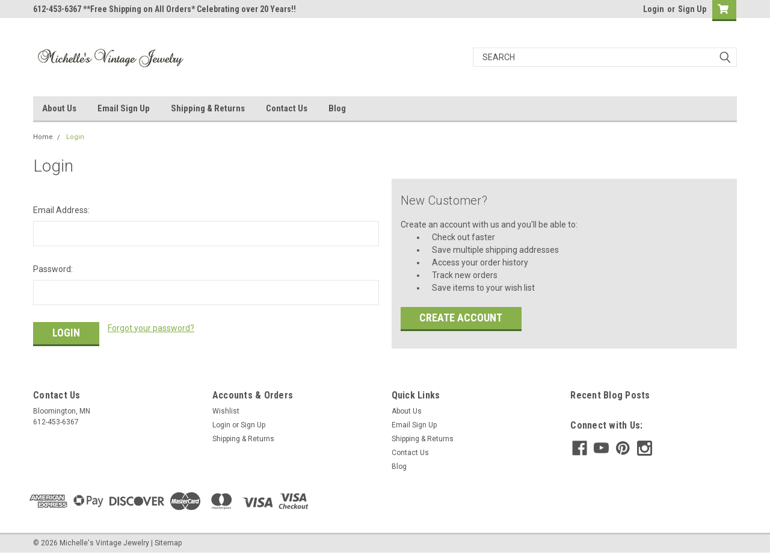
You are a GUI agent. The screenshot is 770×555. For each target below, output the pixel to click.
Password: (53, 269)
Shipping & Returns (208, 108)
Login (653, 9)
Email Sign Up (123, 108)
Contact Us (286, 108)
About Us (59, 108)
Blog (337, 108)
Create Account (460, 317)
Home (43, 137)
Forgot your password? (151, 328)
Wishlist (225, 411)
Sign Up (692, 9)
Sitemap (168, 543)
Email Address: (61, 210)
